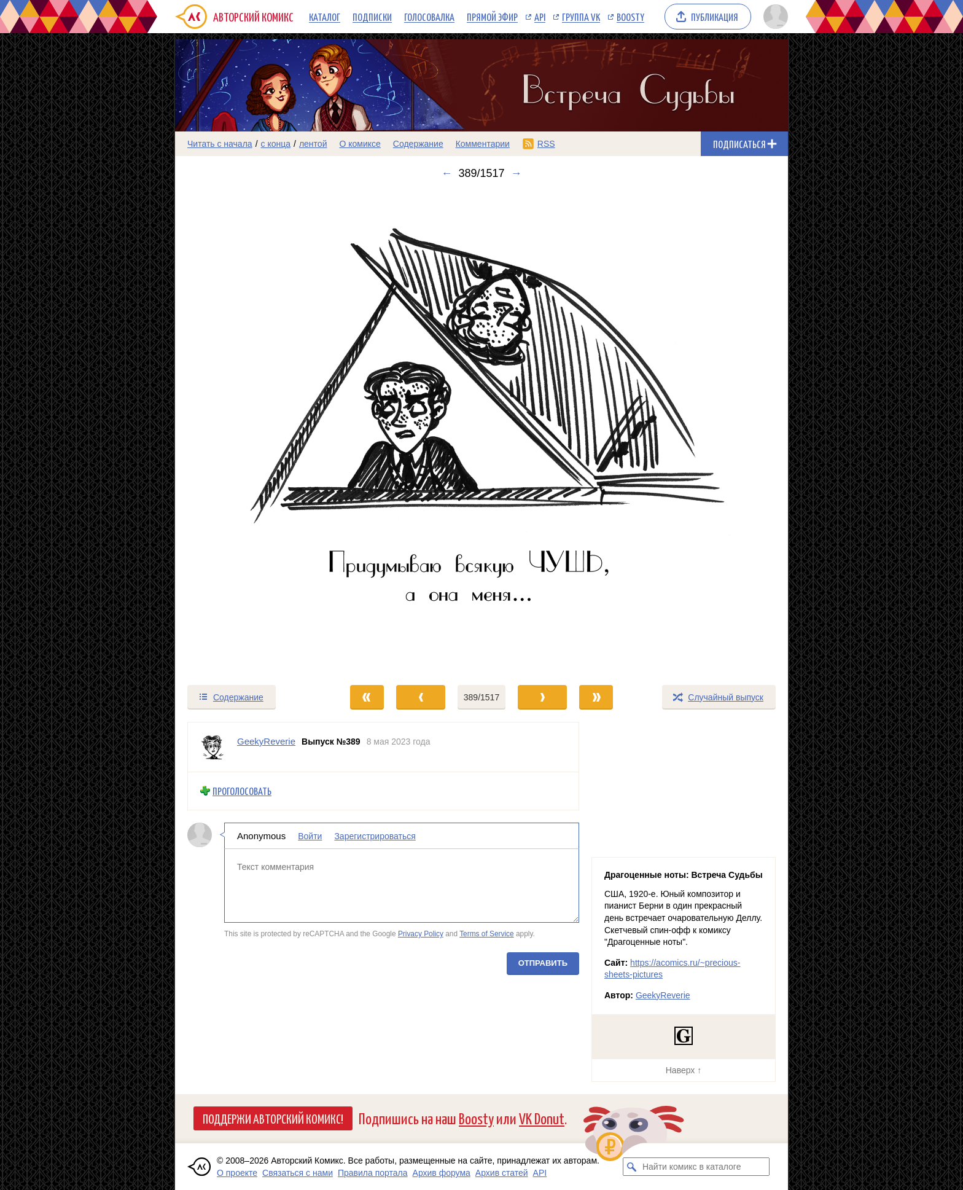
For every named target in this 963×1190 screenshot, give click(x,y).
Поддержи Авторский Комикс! (273, 1118)
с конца (276, 144)
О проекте (237, 1173)
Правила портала (373, 1173)
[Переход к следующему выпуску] (481, 432)
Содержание (418, 144)
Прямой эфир (492, 16)
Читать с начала (219, 144)
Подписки (372, 16)
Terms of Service (486, 934)
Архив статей (501, 1173)
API (539, 16)
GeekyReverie (663, 995)
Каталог (324, 16)
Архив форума (441, 1173)
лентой (313, 144)
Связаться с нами (297, 1173)
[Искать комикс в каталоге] (632, 1166)
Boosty (630, 16)
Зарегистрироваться (374, 835)
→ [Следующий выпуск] (516, 173)
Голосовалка (429, 16)
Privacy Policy (420, 934)
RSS (546, 144)
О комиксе (359, 144)
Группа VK (581, 16)
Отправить (542, 962)
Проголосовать (241, 791)
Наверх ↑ (683, 1070)
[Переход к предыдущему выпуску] (252, 432)
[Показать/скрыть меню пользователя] (773, 16)
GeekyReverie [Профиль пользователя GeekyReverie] (266, 741)
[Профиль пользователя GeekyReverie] (212, 747)
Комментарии (483, 144)
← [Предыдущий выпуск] (446, 173)
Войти (310, 835)
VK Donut (541, 1117)
